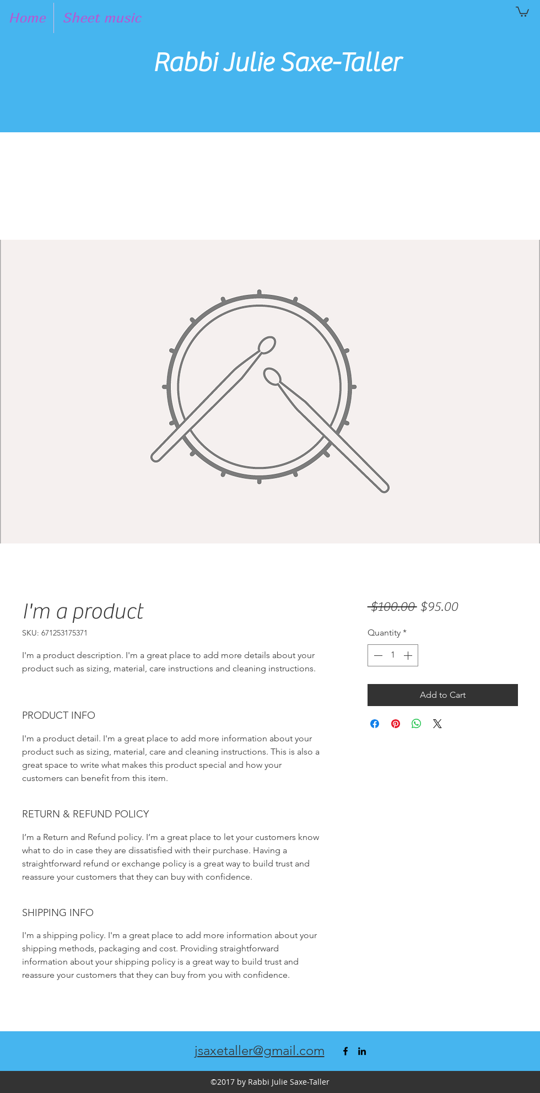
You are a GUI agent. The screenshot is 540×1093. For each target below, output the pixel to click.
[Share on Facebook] (374, 723)
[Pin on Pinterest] (395, 723)
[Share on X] (437, 723)
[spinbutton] (393, 655)
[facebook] (345, 1051)
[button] (522, 11)
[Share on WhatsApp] (416, 723)
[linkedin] (362, 1051)
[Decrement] (377, 655)
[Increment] (409, 655)
